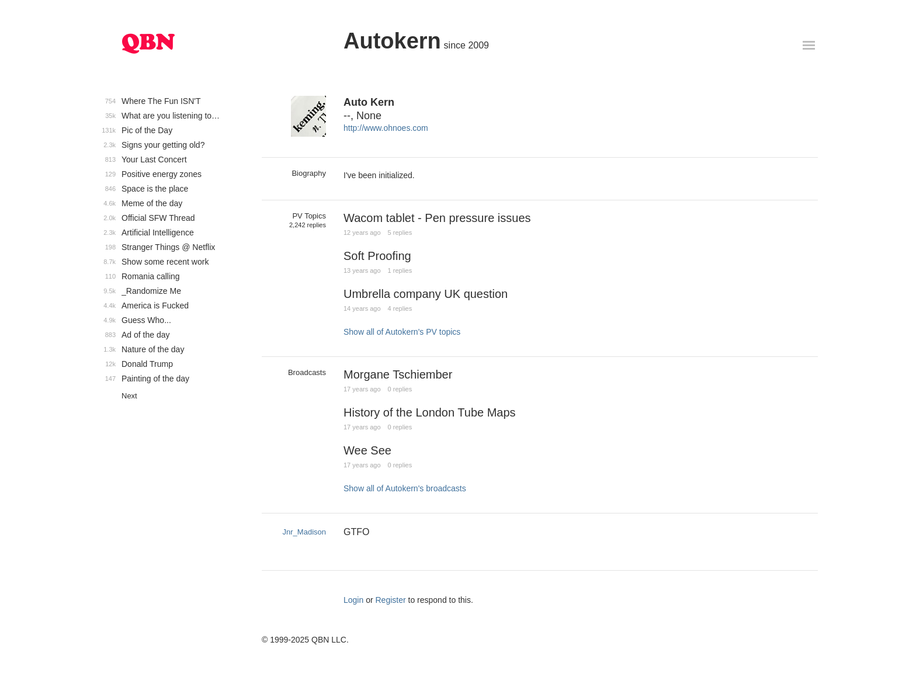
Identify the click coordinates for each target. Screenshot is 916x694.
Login (353, 600)
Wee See (367, 450)
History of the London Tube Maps (430, 412)
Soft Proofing (377, 255)
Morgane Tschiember (398, 374)
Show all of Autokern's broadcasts (405, 488)
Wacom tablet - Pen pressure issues (437, 217)
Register (391, 600)
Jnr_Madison (304, 532)
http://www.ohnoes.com (386, 128)
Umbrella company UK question (426, 293)
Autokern (392, 41)
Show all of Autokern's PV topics (402, 331)
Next (129, 396)
